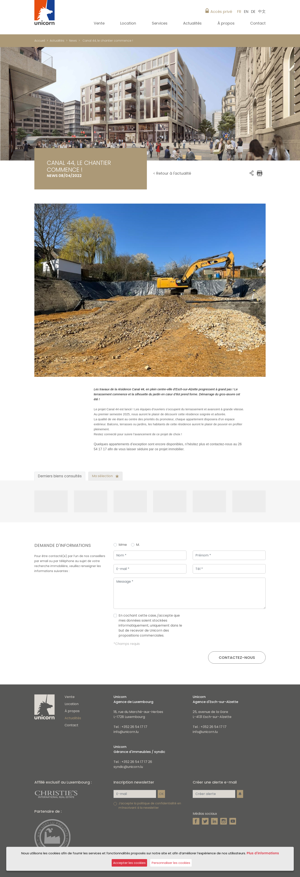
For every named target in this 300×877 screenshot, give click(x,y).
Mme (123, 544)
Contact (258, 23)
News (73, 41)
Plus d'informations (263, 853)
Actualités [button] (193, 23)
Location (72, 704)
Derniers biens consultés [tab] (60, 476)
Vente (70, 696)
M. (138, 544)
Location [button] (128, 23)
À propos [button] (227, 23)
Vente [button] (100, 23)
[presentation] (234, 627)
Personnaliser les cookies (171, 863)
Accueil (39, 41)
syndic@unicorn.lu (128, 766)
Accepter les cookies (129, 863)
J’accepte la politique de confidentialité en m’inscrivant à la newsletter (150, 805)
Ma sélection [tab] (105, 476)
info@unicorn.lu (126, 731)
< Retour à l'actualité (172, 173)
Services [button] (160, 23)
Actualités (57, 41)
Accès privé (221, 11)
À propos (72, 711)
